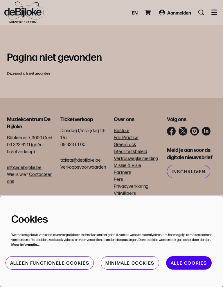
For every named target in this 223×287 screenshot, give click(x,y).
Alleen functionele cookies (49, 263)
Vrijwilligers (125, 193)
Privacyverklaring (131, 186)
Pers (118, 179)
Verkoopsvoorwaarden (83, 167)
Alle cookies (189, 263)
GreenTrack (125, 144)
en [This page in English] (135, 12)
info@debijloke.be (24, 167)
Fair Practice (126, 137)
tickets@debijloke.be (80, 160)
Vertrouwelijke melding (136, 158)
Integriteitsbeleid (130, 151)
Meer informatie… (25, 244)
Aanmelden (175, 12)
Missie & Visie (127, 165)
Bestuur (122, 130)
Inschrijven (189, 171)
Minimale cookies (129, 263)
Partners (122, 172)
